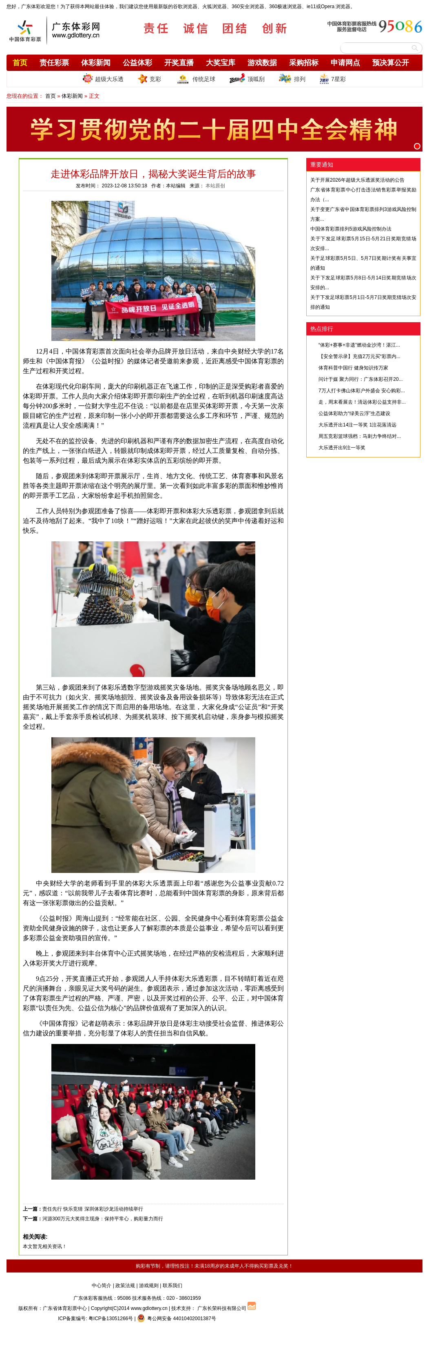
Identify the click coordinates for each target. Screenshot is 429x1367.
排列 (292, 78)
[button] (417, 146)
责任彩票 (54, 63)
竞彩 (149, 78)
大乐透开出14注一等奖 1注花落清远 (357, 425)
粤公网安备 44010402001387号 (176, 1318)
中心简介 (101, 1285)
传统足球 (195, 78)
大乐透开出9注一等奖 (341, 448)
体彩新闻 (96, 63)
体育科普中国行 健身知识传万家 (353, 368)
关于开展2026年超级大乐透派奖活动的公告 (357, 180)
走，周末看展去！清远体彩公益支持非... (362, 402)
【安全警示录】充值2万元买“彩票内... (359, 356)
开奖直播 (179, 63)
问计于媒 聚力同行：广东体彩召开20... (360, 379)
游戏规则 (149, 1285)
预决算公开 (390, 63)
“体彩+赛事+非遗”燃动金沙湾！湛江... (359, 345)
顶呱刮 (247, 78)
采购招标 (303, 63)
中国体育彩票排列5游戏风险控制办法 (350, 229)
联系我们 (172, 1285)
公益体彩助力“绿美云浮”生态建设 (354, 413)
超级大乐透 (103, 78)
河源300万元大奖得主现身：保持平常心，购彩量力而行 (102, 1219)
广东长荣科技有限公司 (221, 1308)
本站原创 (215, 186)
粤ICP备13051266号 (110, 1318)
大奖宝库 (220, 63)
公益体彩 (137, 63)
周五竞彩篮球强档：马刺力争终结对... (359, 436)
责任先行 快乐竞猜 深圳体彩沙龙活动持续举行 (92, 1209)
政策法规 (125, 1285)
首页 (20, 63)
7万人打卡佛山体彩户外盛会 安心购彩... (361, 390)
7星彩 (332, 78)
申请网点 (345, 63)
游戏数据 (262, 63)
